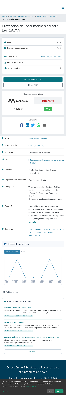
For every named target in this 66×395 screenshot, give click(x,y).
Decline (50, 391)
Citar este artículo (33, 79)
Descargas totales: (14, 62)
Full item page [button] (10, 292)
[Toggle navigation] (62, 8)
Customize (5, 391)
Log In (55, 8)
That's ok (59, 391)
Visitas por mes (12, 252)
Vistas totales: (12, 68)
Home (4, 16)
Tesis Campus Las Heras (47, 16)
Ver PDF (33, 85)
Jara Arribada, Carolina (37, 138)
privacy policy (31, 386)
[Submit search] (50, 8)
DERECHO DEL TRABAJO (40, 229)
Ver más (32, 222)
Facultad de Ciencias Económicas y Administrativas (22, 16)
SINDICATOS (34, 235)
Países (23, 252)
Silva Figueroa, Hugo (37, 145)
